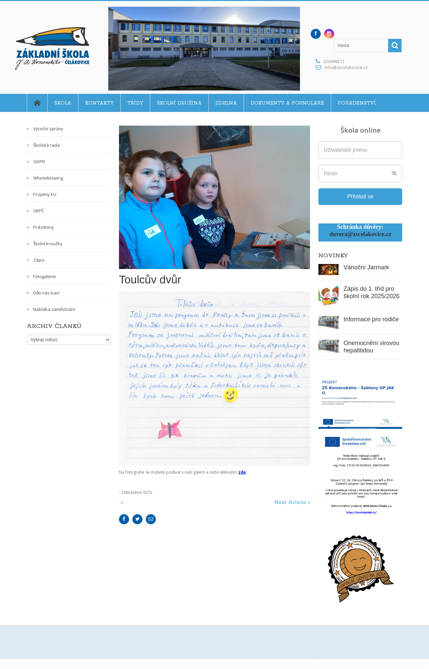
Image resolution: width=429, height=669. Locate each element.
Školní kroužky (47, 244)
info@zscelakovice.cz (346, 67)
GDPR (39, 161)
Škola (62, 103)
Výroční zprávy (48, 129)
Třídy (135, 103)
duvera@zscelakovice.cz (360, 234)
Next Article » (292, 502)
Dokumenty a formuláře (287, 103)
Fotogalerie (44, 276)
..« (122, 502)
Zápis (39, 260)
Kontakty (99, 103)
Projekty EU (44, 194)
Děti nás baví (46, 293)
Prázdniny (43, 227)
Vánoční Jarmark (366, 267)
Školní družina (179, 103)
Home (37, 103)
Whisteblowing (48, 178)
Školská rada (46, 145)
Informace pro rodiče (371, 319)
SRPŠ (38, 211)
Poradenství (357, 103)
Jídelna (226, 103)
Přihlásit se (360, 196)
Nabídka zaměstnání (54, 309)
